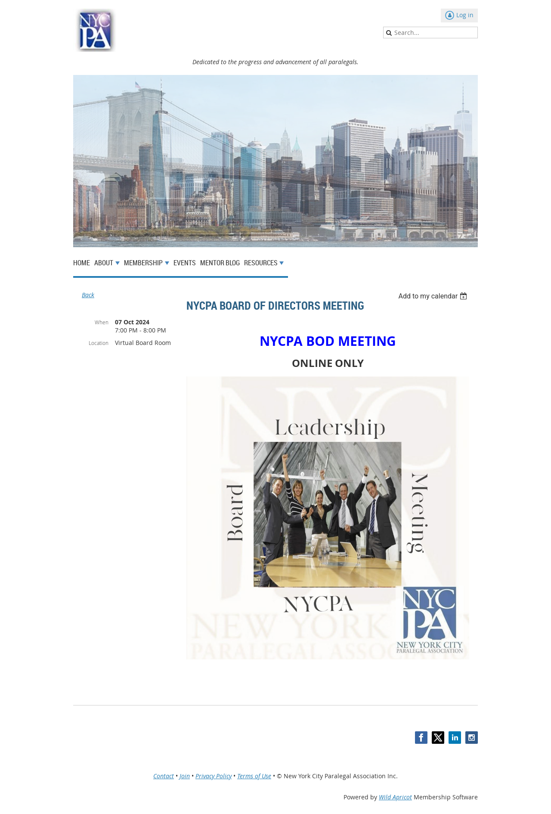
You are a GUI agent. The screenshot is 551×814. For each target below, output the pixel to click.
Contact (163, 776)
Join (185, 776)
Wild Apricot (395, 797)
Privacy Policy (213, 776)
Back (88, 295)
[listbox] (433, 296)
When (101, 322)
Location (98, 342)
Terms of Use (254, 776)
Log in (465, 15)
